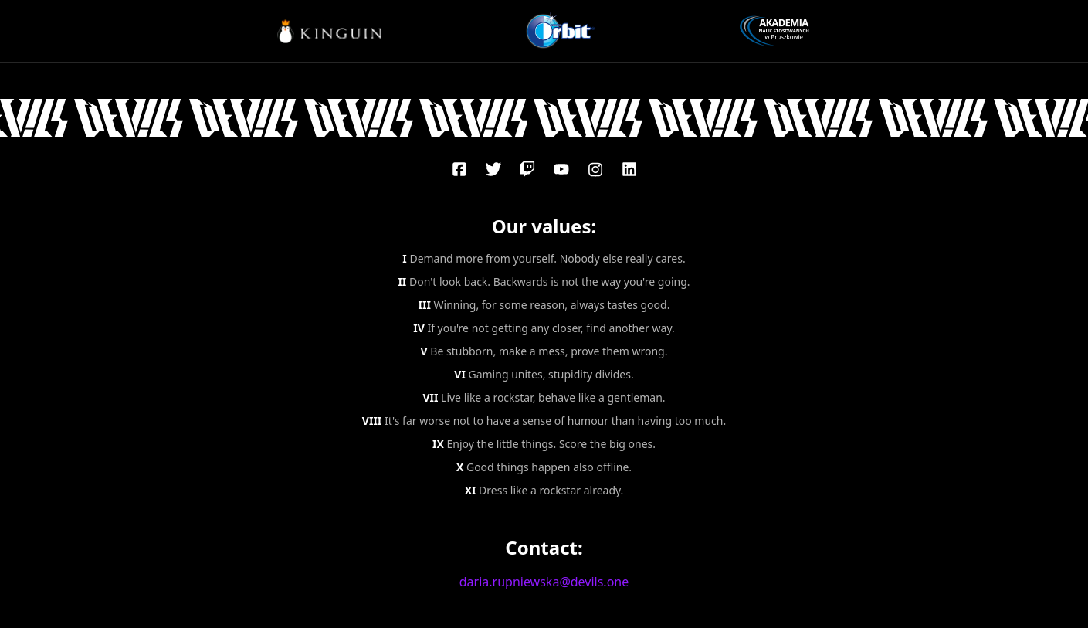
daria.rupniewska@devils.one (544, 581)
